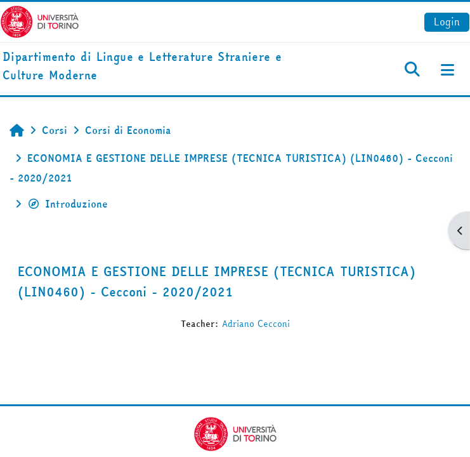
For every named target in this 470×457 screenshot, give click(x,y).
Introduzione (67, 203)
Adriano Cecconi (256, 324)
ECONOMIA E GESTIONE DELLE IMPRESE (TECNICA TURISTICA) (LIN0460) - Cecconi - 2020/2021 (216, 281)
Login (447, 21)
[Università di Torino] (39, 20)
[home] (157, 66)
